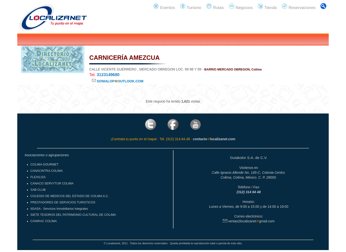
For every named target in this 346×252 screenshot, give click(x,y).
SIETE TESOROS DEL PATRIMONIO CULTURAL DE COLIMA (73, 215)
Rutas (215, 6)
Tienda (267, 6)
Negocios (241, 6)
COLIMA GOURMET (44, 164)
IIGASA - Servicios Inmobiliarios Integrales (59, 208)
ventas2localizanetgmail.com (249, 221)
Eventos (164, 6)
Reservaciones (299, 6)
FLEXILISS (38, 177)
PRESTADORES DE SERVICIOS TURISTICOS (62, 202)
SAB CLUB (38, 189)
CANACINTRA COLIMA (46, 171)
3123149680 (108, 74)
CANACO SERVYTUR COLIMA (52, 183)
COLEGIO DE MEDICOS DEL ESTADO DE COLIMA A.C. (69, 196)
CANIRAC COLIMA (43, 221)
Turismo (190, 6)
